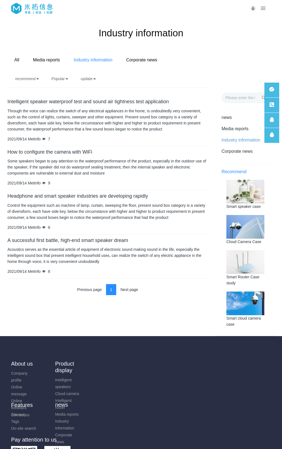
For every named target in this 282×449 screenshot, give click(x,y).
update (88, 79)
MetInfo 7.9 (132, 437)
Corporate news (197, 60)
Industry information (148, 60)
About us (22, 364)
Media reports (101, 60)
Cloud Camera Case (243, 242)
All (71, 60)
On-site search (123, 387)
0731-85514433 (235, 376)
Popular (60, 79)
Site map (118, 373)
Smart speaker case (243, 206)
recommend (27, 79)
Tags (115, 380)
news (227, 117)
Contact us (20, 415)
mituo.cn (174, 437)
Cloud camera (56, 393)
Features (122, 364)
